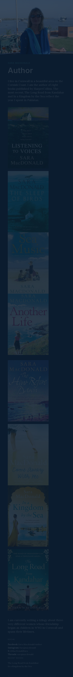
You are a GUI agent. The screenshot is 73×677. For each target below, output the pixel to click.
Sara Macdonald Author (25, 644)
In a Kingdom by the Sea (20, 666)
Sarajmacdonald (22, 647)
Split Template (35, 676)
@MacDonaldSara (18, 651)
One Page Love (50, 676)
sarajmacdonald (20, 654)
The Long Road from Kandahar (23, 663)
